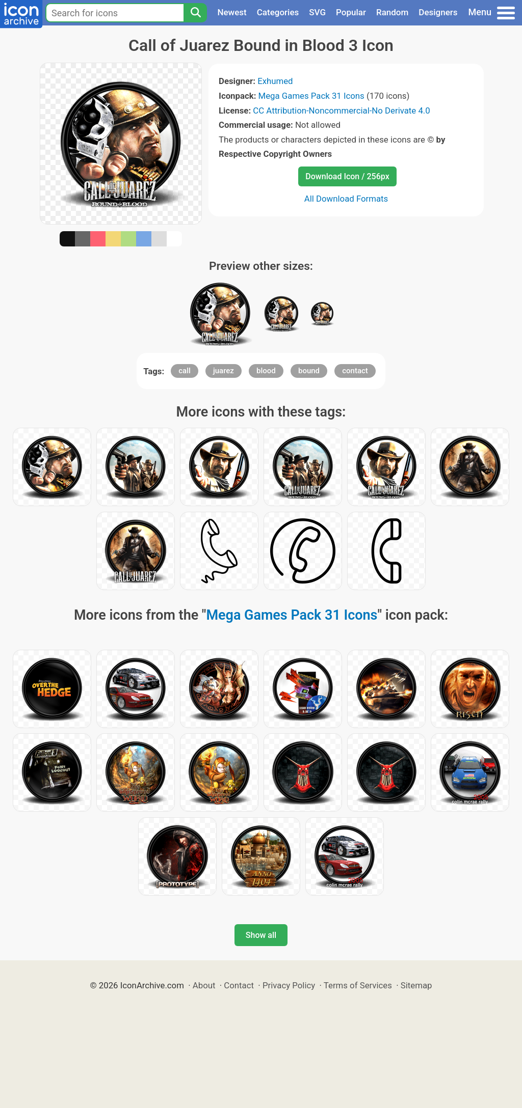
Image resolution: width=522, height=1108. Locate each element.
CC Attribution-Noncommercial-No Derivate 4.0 (341, 110)
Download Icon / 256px (347, 176)
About (204, 985)
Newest (231, 12)
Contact (239, 985)
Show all (261, 935)
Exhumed (275, 81)
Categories (278, 12)
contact (355, 370)
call (184, 370)
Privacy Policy (289, 985)
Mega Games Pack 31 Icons (311, 96)
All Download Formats (346, 198)
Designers (438, 12)
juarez (223, 370)
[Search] (195, 12)
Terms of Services (358, 985)
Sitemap (416, 985)
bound (309, 370)
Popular (351, 12)
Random (392, 12)
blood (266, 370)
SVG (317, 12)
